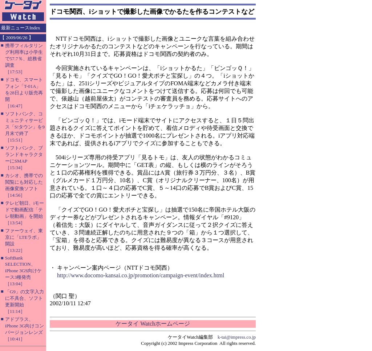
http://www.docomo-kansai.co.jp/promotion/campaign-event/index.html (140, 275)
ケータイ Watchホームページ (153, 324)
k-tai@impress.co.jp (237, 337)
